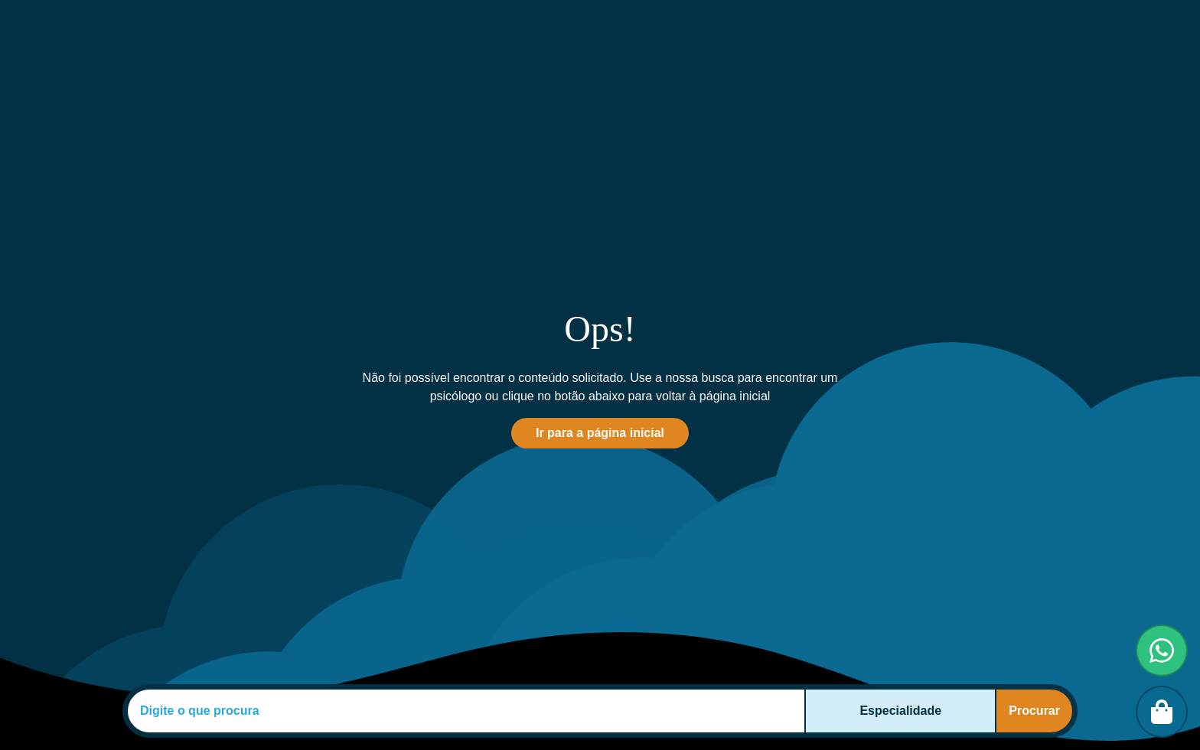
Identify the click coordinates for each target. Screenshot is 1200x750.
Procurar (1034, 710)
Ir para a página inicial (600, 432)
